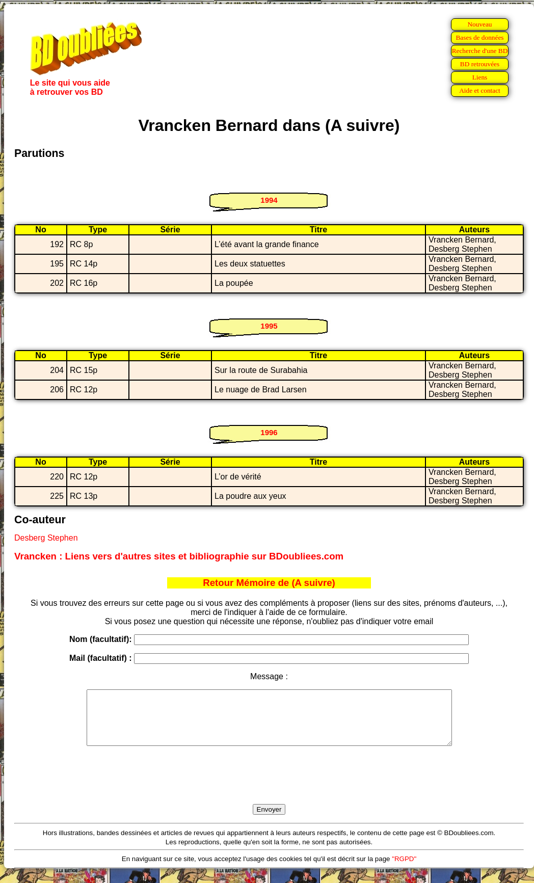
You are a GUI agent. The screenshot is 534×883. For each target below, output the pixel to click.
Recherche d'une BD (480, 51)
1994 (268, 200)
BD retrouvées (479, 64)
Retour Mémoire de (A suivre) (269, 582)
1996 (268, 432)
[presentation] (269, 787)
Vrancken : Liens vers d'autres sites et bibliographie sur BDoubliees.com (178, 556)
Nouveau (479, 24)
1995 (268, 326)
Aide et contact (479, 90)
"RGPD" (404, 869)
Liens (480, 77)
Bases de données (479, 37)
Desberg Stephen (46, 537)
